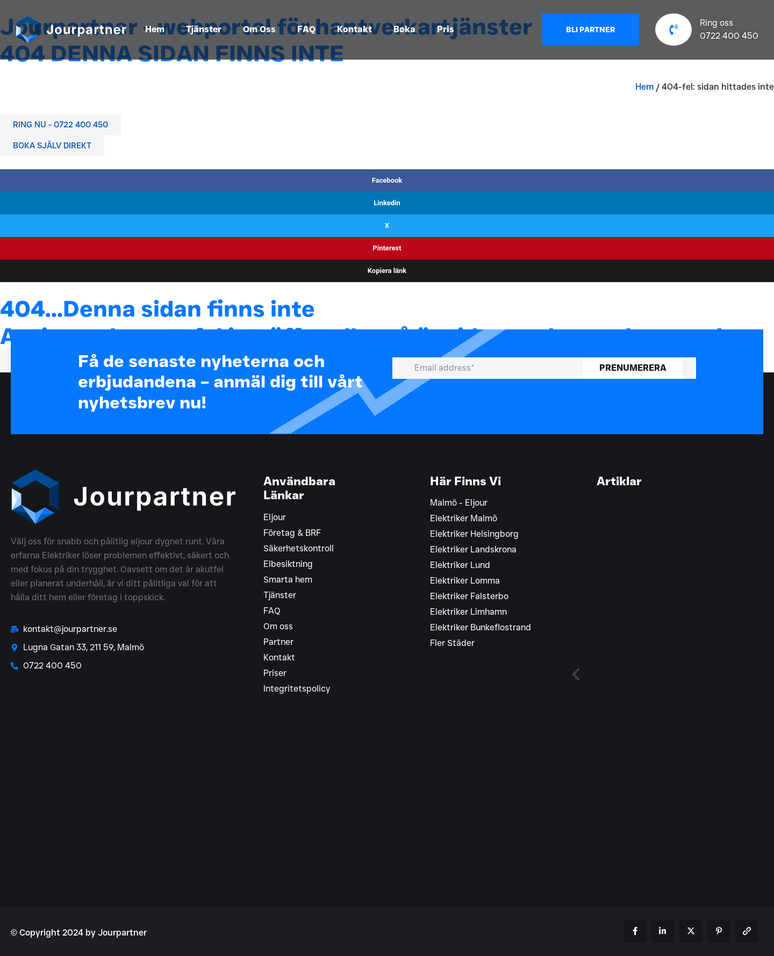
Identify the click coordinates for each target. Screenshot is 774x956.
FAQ (306, 29)
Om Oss (259, 29)
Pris (445, 29)
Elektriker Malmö (463, 518)
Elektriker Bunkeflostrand (480, 627)
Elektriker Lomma (465, 581)
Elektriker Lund (460, 565)
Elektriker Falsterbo (469, 596)
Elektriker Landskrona (473, 549)
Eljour (274, 517)
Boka (404, 29)
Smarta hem (287, 579)
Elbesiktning (288, 564)
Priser (274, 673)
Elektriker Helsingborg (474, 534)
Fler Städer (452, 643)
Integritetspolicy (296, 689)
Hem (154, 29)
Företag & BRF (292, 533)
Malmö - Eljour (459, 503)
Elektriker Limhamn (468, 612)
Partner (278, 642)
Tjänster (203, 29)
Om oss (278, 626)
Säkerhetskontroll (298, 548)
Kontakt (354, 29)
